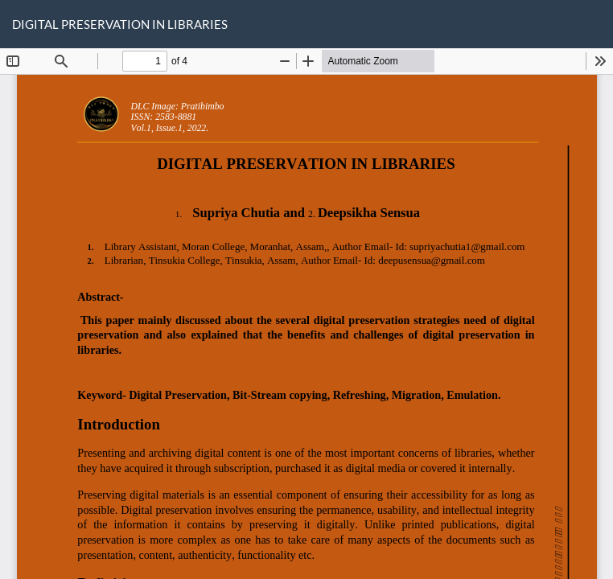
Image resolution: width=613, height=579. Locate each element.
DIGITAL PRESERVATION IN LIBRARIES (120, 24)
